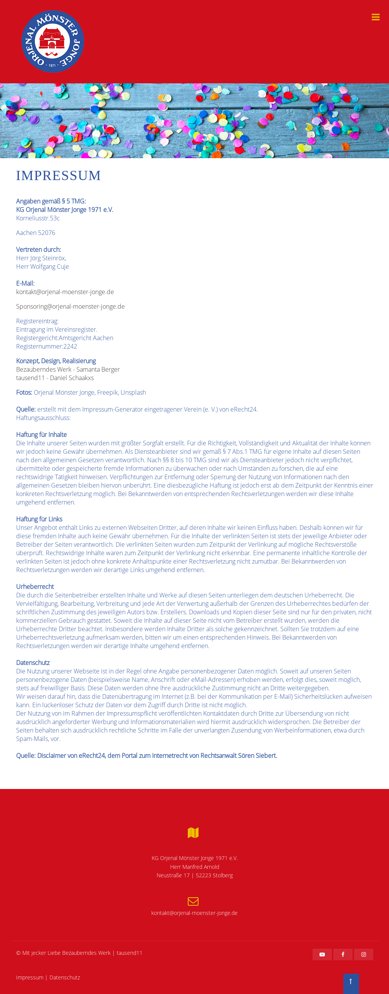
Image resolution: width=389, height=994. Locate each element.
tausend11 (129, 952)
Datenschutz (65, 977)
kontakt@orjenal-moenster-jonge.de (65, 292)
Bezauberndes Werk (86, 952)
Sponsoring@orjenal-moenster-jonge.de (70, 306)
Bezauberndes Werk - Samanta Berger (68, 369)
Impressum (29, 977)
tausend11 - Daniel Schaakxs (55, 378)
